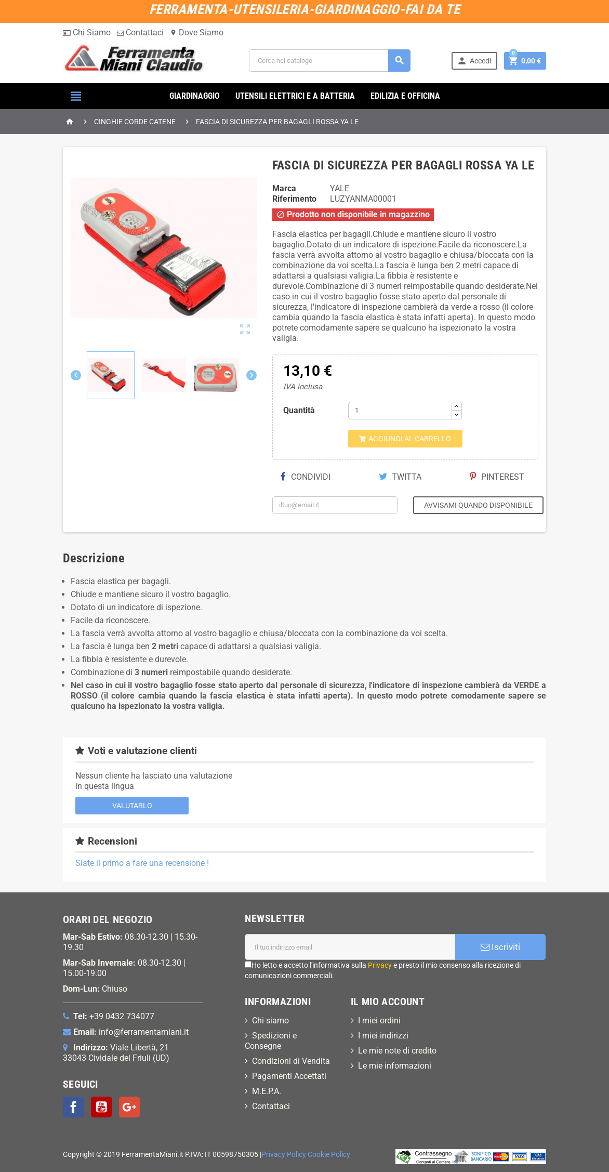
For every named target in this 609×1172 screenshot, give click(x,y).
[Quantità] (400, 410)
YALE (339, 188)
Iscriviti (500, 947)
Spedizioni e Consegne (271, 1041)
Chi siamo (270, 1020)
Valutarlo (132, 805)
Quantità (299, 410)
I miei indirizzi (383, 1036)
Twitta (400, 477)
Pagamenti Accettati (289, 1076)
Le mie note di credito (397, 1051)
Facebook (73, 1107)
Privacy (380, 965)
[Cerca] (329, 60)
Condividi (305, 477)
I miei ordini (379, 1020)
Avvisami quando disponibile (478, 505)
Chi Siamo (87, 32)
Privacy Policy (283, 1154)
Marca (284, 188)
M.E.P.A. (266, 1091)
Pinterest (497, 477)
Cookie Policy (329, 1154)
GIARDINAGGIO (194, 96)
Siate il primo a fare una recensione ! (142, 863)
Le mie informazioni (394, 1066)
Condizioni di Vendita (291, 1061)
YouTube (101, 1107)
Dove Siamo (196, 32)
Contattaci (140, 32)
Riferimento (294, 199)
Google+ (129, 1107)
